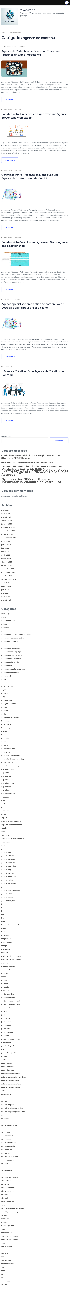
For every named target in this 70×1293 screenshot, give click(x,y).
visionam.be (27, 10)
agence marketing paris (11, 655)
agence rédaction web (11, 659)
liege (3, 918)
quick (3, 1060)
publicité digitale (8, 1053)
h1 (2, 904)
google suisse (7, 897)
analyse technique (9, 704)
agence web (6, 666)
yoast (3, 1277)
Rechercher (6, 436)
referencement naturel (11, 1084)
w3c (3, 1229)
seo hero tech (7, 1136)
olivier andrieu (7, 994)
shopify (4, 1163)
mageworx (5, 939)
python (4, 1056)
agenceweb (6, 676)
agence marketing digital (12, 652)
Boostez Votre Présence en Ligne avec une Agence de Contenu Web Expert (30, 116)
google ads (6, 852)
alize (3, 683)
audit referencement (10, 717)
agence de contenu (9, 641)
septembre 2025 (8, 538)
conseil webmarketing (11, 755)
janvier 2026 (6, 524)
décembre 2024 (8, 569)
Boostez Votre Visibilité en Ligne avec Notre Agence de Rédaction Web (30, 244)
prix (3, 1049)
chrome (4, 745)
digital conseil (7, 780)
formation (5, 835)
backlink (5, 721)
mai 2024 (5, 593)
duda (3, 804)
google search (7, 887)
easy (3, 807)
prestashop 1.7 (7, 1046)
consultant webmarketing (12, 759)
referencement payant (11, 1087)
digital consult (7, 783)
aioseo (4, 679)
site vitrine (6, 1181)
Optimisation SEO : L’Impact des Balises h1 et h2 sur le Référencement (31, 466)
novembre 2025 (8, 531)
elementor (5, 811)
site (3, 1167)
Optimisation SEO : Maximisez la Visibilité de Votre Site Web (27, 463)
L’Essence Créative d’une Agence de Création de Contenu (34, 373)
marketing (5, 949)
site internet (6, 1174)
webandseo (6, 1250)
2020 (3, 617)
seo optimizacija (8, 1146)
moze (3, 977)
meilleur (4, 952)
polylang (5, 1035)
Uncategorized (7, 1226)
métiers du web (8, 966)
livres (3, 928)
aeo (3, 631)
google (4, 849)
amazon (4, 693)
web (3, 1243)
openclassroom (8, 997)
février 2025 (6, 562)
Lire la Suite (10, 99)
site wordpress (7, 1191)
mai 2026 (5, 510)
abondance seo (8, 621)
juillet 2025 (6, 545)
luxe (3, 932)
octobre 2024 (7, 576)
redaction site (7, 1067)
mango (4, 946)
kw (2, 914)
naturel (4, 984)
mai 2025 (5, 552)
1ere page (5, 614)
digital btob (6, 776)
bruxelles (5, 731)
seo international (8, 1143)
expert (4, 818)
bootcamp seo (7, 728)
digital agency (7, 769)
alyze (3, 690)
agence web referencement (13, 669)
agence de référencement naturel (16, 645)
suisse (4, 1215)
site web (5, 1184)
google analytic (8, 863)
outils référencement (10, 1001)
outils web (5, 1008)
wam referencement (10, 1236)
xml (2, 1274)
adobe (4, 624)
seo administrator (9, 1125)
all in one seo (7, 686)
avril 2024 (5, 596)
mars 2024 (6, 600)
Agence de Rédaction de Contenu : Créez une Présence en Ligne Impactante (32, 53)
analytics (5, 707)
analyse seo (6, 700)
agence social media (10, 662)
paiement (5, 1029)
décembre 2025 (8, 527)
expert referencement (11, 821)
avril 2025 (5, 555)
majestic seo (6, 942)
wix (2, 1257)
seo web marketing (9, 1156)
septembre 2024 (8, 579)
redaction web (7, 1070)
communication (8, 748)
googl (3, 845)
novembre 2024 (8, 572)
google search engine (10, 890)
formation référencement (12, 838)
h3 (2, 911)
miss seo (5, 973)
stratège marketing (9, 1212)
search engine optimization (13, 1111)
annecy (4, 710)
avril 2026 (5, 513)
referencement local (10, 1080)
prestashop (6, 1042)
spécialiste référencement (13, 1208)
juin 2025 (5, 548)
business (5, 738)
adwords (5, 627)
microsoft (5, 970)
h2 (2, 908)
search (4, 1101)
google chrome (7, 873)
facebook (5, 828)
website (4, 1253)
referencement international (14, 1077)
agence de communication (12, 638)
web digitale (6, 1246)
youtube (5, 1284)
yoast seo (5, 1281)
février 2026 (6, 520)
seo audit (5, 1129)
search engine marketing (12, 1108)
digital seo (5, 790)
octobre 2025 (7, 534)
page (3, 1015)
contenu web (7, 762)
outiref (4, 1011)
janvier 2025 (6, 565)
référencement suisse (11, 1091)
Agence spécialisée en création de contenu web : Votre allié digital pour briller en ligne (34, 306)
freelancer (6, 842)
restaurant (6, 1094)
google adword (7, 856)
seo (2, 1122)
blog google (6, 724)
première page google (10, 1039)
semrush (5, 1118)
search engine (7, 1105)
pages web (6, 1022)
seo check (5, 1132)
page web (5, 1018)
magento (5, 935)
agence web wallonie (10, 672)
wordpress (6, 1260)
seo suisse (5, 1153)
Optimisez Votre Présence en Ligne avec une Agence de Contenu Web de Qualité (31, 176)
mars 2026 (6, 517)
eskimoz (4, 814)
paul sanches (7, 1032)
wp (2, 1267)
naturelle (5, 987)
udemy (4, 1222)
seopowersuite (7, 1160)
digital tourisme (8, 793)
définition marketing (10, 766)
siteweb (4, 1198)
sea (2, 1098)
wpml (3, 1271)
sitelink (4, 1194)
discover (5, 797)
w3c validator (7, 1232)
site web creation (9, 1188)
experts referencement (11, 825)
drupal (4, 800)
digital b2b (6, 773)
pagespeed (6, 1025)
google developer (8, 876)
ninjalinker (5, 990)
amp (3, 697)
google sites (6, 894)
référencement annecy (11, 1073)
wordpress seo (7, 1264)
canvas (4, 742)
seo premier (6, 1150)
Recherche (59, 440)
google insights (7, 880)
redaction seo (7, 1063)
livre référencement (10, 925)
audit (3, 714)
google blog (6, 869)
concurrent (6, 752)
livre (3, 921)
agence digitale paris (10, 648)
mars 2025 (6, 558)
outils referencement (10, 1004)
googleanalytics (8, 901)
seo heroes (6, 1139)
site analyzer (7, 1170)
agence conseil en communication (16, 634)
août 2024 (5, 583)
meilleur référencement (11, 956)
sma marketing (7, 1201)
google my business (9, 883)
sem (3, 1115)
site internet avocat (10, 1177)
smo (3, 1205)
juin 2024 (5, 590)
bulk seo (5, 735)
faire (3, 831)
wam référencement (10, 1239)
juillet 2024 (6, 586)
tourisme (5, 1219)
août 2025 (5, 541)
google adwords (8, 859)
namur (4, 980)
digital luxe (6, 787)
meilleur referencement (11, 959)
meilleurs (5, 963)
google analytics (8, 866)
